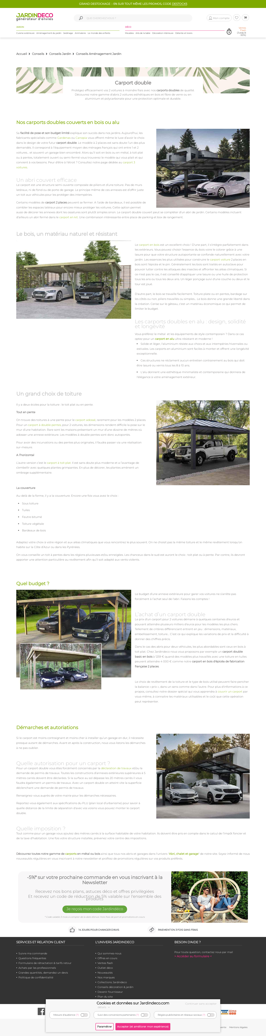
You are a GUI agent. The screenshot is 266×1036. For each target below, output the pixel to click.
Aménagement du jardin (48, 33)
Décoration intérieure (162, 33)
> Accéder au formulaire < (193, 956)
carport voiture (220, 259)
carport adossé (85, 420)
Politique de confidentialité (35, 977)
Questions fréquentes (32, 958)
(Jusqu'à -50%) (241, 31)
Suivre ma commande (32, 953)
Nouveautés (105, 972)
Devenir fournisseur (110, 992)
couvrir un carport (230, 691)
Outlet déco (105, 967)
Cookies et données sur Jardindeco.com (133, 1003)
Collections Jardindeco (112, 982)
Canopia (81, 138)
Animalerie (80, 33)
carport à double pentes (44, 425)
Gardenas (64, 138)
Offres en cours (107, 958)
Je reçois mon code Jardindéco (94, 909)
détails (104, 1007)
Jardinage (68, 33)
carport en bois (149, 244)
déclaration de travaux (116, 768)
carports (70, 853)
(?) (77, 1014)
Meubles (129, 33)
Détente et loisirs (183, 33)
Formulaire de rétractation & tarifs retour (44, 963)
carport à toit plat (59, 463)
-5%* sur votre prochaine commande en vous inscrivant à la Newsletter (95, 880)
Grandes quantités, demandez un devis (43, 972)
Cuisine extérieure (25, 33)
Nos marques (106, 977)
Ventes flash (105, 963)
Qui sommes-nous (109, 953)
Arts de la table (143, 33)
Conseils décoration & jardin (115, 987)
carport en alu (164, 339)
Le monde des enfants (99, 33)
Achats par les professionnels (37, 967)
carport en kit (68, 217)
